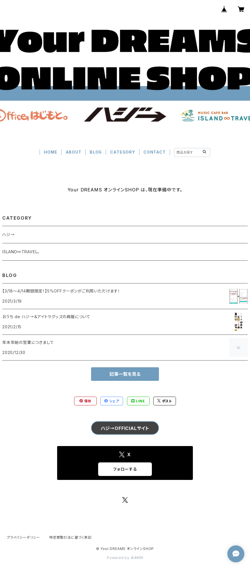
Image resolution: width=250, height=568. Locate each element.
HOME (50, 152)
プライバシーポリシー (23, 537)
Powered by (125, 558)
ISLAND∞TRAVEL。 (21, 251)
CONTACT (154, 152)
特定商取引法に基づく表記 (70, 537)
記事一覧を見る (125, 374)
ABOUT (73, 152)
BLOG (96, 152)
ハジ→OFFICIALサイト (125, 428)
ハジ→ (8, 234)
